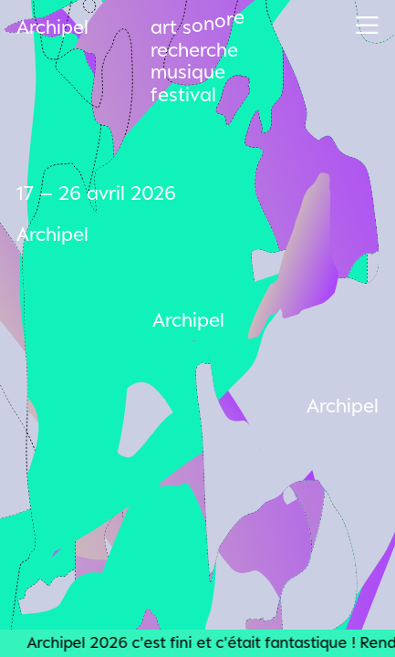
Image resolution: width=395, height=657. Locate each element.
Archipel (52, 27)
